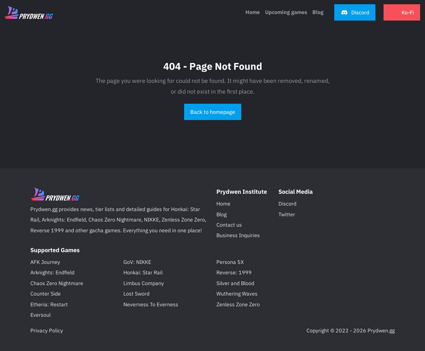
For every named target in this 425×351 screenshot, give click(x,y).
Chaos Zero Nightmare (56, 283)
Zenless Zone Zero (238, 304)
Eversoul (40, 315)
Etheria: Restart (49, 304)
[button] (354, 12)
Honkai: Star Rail (143, 272)
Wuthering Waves (237, 293)
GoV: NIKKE (137, 262)
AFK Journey (45, 262)
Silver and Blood (235, 283)
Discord (287, 203)
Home (252, 12)
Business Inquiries (238, 235)
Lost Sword (136, 293)
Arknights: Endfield (52, 272)
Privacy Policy (46, 330)
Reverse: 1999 (234, 272)
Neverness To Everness (150, 304)
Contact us (229, 224)
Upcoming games (286, 12)
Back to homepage (212, 112)
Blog (221, 214)
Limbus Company (143, 283)
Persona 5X (230, 262)
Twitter (286, 214)
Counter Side (45, 293)
